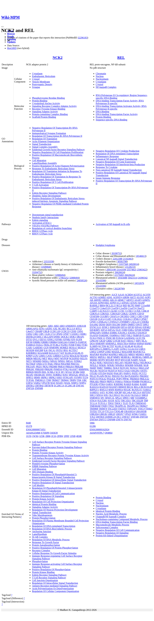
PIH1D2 (116, 376)
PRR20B (79, 366)
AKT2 (133, 297)
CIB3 (139, 316)
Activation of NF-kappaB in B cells (113, 224)
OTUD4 (102, 373)
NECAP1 (119, 362)
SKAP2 (29, 374)
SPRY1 (126, 398)
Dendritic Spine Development (46, 195)
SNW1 (49, 374)
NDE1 (100, 362)
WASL (67, 383)
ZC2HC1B (70, 385)
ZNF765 (128, 419)
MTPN (101, 360)
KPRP (29, 355)
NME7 (100, 368)
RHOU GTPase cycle (42, 231)
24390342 (143, 277)
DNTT (139, 324)
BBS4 (102, 305)
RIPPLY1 (94, 389)
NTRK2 (78, 361)
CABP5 (93, 311)
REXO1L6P (146, 387)
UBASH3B (141, 411)
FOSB (72, 345)
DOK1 (72, 336)
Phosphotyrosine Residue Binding (48, 98)
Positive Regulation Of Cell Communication (53, 493)
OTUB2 (94, 373)
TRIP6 (72, 380)
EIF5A (104, 330)
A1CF (114, 294)
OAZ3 (127, 370)
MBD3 (131, 354)
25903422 (142, 269)
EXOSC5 (132, 332)
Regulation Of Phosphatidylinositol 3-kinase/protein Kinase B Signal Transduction (57, 489)
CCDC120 (55, 331)
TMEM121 (40, 380)
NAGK (142, 360)
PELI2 (93, 376)
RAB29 (127, 384)
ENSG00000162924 (99, 429)
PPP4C (126, 379)
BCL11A (71, 328)
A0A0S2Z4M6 (33, 433)
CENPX (133, 313)
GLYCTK (140, 338)
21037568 (123, 264)
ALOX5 (140, 297)
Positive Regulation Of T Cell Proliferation (52, 182)
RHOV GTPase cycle (42, 233)
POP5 (119, 379)
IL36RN (94, 346)
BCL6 (119, 305)
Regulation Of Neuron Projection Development (55, 509)
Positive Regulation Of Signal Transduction (53, 482)
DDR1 (83, 334)
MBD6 (29, 358)
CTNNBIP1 (124, 322)
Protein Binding (39, 100)
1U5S (28, 436)
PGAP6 (100, 376)
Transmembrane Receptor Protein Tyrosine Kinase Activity (60, 455)
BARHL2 (94, 305)
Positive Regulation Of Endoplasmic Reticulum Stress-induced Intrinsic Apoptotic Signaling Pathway (58, 199)
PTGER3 (94, 384)
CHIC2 (133, 316)
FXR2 (78, 345)
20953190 (111, 269)
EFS (73, 339)
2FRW (60, 436)
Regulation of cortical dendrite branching (52, 228)
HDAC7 (131, 341)
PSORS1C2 (146, 381)
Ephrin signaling (40, 220)
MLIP (110, 357)
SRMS (37, 377)
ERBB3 (45, 342)
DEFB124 (31, 336)
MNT (57, 358)
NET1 (29, 361)
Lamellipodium (39, 534)
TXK (78, 380)
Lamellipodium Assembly (44, 163)
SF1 (63, 372)
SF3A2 (68, 372)
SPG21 (118, 398)
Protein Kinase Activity (43, 499)
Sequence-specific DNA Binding (111, 119)
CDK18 (145, 311)
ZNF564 (94, 419)
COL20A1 (117, 319)
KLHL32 (119, 346)
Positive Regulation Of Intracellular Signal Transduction (59, 480)
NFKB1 (102, 365)
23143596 (100, 280)
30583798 (122, 261)
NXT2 (121, 370)
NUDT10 (102, 370)
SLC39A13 (114, 395)
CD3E (73, 331)
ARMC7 (121, 300)
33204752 (37, 272)
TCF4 (85, 377)
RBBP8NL (84, 369)
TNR (48, 380)
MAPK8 (104, 354)
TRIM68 (94, 408)
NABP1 (134, 360)
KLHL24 (69, 353)
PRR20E (49, 369)
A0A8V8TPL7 (97, 433)
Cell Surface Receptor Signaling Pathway (52, 458)
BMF (137, 305)
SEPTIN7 (146, 392)
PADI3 (110, 373)
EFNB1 (59, 339)
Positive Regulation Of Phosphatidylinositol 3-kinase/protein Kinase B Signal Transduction (54, 475)
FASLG (39, 345)
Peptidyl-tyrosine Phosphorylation (48, 463)
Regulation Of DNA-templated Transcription (117, 153)
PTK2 (66, 369)
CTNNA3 (113, 322)
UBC (84, 380)
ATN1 (42, 328)
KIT (62, 353)
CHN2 (29, 334)
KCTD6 (102, 346)
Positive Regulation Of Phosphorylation (51, 569)
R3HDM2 (118, 384)
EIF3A (123, 327)
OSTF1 (143, 370)
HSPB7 (148, 343)
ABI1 (50, 326)
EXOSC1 (122, 332)
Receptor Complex (41, 550)
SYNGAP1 (68, 377)
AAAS (121, 294)
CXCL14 (135, 322)
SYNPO (78, 377)
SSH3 (59, 377)
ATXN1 (134, 303)
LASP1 (115, 349)
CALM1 (113, 311)
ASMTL (146, 300)
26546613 (141, 256)
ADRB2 (102, 297)
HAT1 (124, 341)
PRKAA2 (144, 379)
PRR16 (61, 366)
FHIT (123, 335)
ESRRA (105, 332)
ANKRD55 (70, 326)
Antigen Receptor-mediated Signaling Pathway (54, 585)
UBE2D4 (94, 414)
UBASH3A (129, 411)
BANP (141, 303)
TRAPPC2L (120, 406)
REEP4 (37, 372)
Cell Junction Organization (45, 580)
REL (121, 57)
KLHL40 (129, 346)
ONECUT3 (41, 364)
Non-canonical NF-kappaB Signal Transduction (119, 170)
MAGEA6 (75, 355)
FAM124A (62, 342)
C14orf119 (105, 308)
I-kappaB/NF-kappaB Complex (111, 516)
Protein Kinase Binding (43, 572)
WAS (52, 383)
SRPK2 (52, 377)
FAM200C (104, 335)
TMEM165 (140, 403)
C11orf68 (145, 305)
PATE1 (135, 373)
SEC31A (136, 392)
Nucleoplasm (102, 79)
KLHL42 (138, 346)
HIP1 (138, 341)
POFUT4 (94, 379)
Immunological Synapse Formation (49, 133)
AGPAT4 (117, 297)
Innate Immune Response (108, 178)
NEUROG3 (145, 362)
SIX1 (106, 395)
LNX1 (49, 355)
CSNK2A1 (102, 322)
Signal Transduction (41, 144)
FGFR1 (64, 345)
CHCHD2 (124, 316)
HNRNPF (100, 343)
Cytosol (36, 79)
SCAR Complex (40, 537)
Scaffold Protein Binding (44, 117)
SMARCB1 (39, 374)
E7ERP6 (45, 433)
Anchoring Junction (41, 531)
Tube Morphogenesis (42, 515)
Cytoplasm (37, 73)
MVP (117, 360)
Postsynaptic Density (42, 84)
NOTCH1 (124, 368)
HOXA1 (73, 347)
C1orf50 (115, 308)
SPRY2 (29, 377)
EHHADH (115, 327)
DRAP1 (80, 336)
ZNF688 (39, 388)
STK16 (93, 400)
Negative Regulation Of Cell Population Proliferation (57, 152)
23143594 (121, 269)
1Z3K (42, 436)
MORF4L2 (137, 357)
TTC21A (109, 411)
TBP (146, 400)
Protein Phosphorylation (43, 518)
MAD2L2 (116, 351)
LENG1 (124, 349)
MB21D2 (123, 354)
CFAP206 (94, 316)
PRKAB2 (94, 381)
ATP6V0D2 (103, 303)
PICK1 (108, 376)
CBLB (46, 331)
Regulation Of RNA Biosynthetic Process (52, 528)
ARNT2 (130, 300)
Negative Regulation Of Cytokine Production (117, 151)
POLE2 (102, 379)
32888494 (60, 275)
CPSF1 (93, 322)
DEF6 (109, 324)
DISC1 (39, 336)
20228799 (119, 288)
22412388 (117, 258)
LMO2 (93, 351)
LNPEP (100, 351)
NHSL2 (46, 361)
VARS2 (37, 383)
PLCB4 (124, 376)
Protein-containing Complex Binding (50, 114)
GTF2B (116, 341)
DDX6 (102, 324)
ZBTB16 (100, 417)
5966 (92, 423)
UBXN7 (120, 414)
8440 (28, 423)
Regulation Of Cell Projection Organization (53, 501)
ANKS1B (81, 326)
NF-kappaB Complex (106, 87)
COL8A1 (127, 319)
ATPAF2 (125, 303)
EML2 (131, 330)
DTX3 (29, 339)
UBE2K (103, 414)
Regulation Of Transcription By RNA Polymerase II (57, 136)
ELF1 (119, 330)
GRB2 (109, 341)
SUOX (111, 400)
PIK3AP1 (30, 366)
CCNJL (137, 311)
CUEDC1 (75, 334)
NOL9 (116, 368)
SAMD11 (94, 392)
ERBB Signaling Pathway (44, 466)
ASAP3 (138, 300)
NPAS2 (53, 361)
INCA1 (51, 350)
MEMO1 (140, 354)
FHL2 (129, 335)
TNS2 (111, 406)
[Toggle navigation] (2, 26)
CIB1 (35, 334)
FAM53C (82, 342)
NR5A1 (69, 361)
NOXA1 (134, 368)
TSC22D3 (112, 408)
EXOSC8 (141, 332)
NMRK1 (108, 368)
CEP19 (140, 313)
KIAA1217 (54, 353)
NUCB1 (94, 370)
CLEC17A (50, 334)
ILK (46, 350)
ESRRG (114, 332)
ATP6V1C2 (115, 303)
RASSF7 (73, 369)
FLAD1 (146, 335)
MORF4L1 (126, 357)
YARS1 (142, 414)
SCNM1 (110, 392)
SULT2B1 (102, 400)
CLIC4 (101, 319)
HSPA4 (132, 343)
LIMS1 (42, 355)
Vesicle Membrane (41, 81)
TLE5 (125, 403)
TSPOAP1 (132, 408)
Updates (11, 42)
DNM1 (57, 336)
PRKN (103, 381)
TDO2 (111, 403)
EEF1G (43, 339)
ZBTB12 (30, 385)
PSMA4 (127, 381)
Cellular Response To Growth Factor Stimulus (54, 553)
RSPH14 (119, 389)
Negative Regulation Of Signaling (112, 533)
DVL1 (36, 339)
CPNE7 (144, 319)
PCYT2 (142, 373)
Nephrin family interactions (45, 217)
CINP (145, 316)
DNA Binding (102, 111)
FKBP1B (137, 335)
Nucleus (100, 76)
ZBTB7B (48, 385)
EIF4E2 (147, 327)
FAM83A (30, 345)
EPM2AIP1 (95, 332)
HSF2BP (39, 350)
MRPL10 (147, 357)
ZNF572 (103, 419)
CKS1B (93, 319)
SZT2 (117, 400)
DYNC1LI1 (95, 327)
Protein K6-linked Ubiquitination (112, 535)
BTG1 (79, 328)
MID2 (148, 354)
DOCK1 (65, 336)
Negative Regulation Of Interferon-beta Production (120, 164)
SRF (132, 398)
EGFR (79, 339)
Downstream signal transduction (47, 214)
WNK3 (135, 414)
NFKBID (37, 361)
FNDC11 (101, 338)
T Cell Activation (40, 185)
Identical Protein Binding (44, 504)
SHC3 (93, 395)
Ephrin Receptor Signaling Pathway (49, 193)
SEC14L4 (127, 392)
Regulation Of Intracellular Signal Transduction (55, 583)
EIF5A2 (112, 330)
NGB (145, 365)
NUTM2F (31, 364)
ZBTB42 (39, 385)
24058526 (81, 280)
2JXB (72, 436)
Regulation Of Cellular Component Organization (55, 591)
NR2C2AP (144, 368)
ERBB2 (37, 342)
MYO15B (125, 360)
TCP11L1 (102, 403)
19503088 (122, 277)
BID (125, 305)
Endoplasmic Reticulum (43, 76)
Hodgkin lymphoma (105, 245)
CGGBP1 (104, 316)
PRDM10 (134, 379)
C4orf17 (30, 331)
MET (44, 358)
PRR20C (30, 369)
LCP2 (35, 355)
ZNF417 (126, 417)
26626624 (119, 272)
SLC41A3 (126, 395)
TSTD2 (93, 411)
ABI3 (62, 326)
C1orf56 (123, 308)
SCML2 (51, 372)
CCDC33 (65, 331)
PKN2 (46, 366)
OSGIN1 (135, 370)
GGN (46, 347)
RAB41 (135, 384)
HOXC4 (82, 347)
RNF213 (104, 389)
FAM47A (72, 342)
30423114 (132, 277)
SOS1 (65, 374)
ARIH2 (105, 300)
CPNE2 (136, 319)
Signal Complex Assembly (45, 147)
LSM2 (108, 351)
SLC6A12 (136, 395)
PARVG (127, 373)
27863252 (64, 277)
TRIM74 (103, 408)
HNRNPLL (111, 343)
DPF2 (146, 324)
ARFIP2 (98, 300)
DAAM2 (94, 324)
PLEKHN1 (133, 376)
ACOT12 (137, 294)
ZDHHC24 (110, 417)
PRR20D (39, 369)
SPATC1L (83, 374)
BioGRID (12, 48)
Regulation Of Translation (44, 138)
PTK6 (102, 384)
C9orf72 (140, 308)
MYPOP (64, 358)
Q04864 (108, 433)
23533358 (48, 261)
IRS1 (65, 350)
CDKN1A (94, 313)
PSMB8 (136, 381)
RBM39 (122, 387)
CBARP (38, 331)
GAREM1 (38, 347)
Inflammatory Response (107, 156)
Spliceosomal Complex (107, 527)
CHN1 (80, 331)
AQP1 (148, 297)
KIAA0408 (43, 353)
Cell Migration (39, 160)
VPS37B (45, 383)
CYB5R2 (144, 322)
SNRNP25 (95, 398)
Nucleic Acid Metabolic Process (111, 514)
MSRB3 (94, 360)
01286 (93, 426)
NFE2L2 (94, 365)
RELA (137, 387)
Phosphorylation (40, 561)
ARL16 (113, 300)
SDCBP (118, 392)
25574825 (131, 269)
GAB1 (29, 347)
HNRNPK (54, 347)
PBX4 (57, 364)
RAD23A (94, 387)
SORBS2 (57, 374)
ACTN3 (94, 297)
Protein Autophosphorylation (46, 545)
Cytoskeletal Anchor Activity (46, 103)
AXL (55, 328)
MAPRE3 (113, 354)
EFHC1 (105, 327)
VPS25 (127, 414)
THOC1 (118, 403)
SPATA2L (73, 374)
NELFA (83, 358)
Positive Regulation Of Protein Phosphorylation (55, 547)
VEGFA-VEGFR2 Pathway (45, 225)
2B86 (48, 436)
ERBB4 (53, 342)
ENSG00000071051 (36, 429)
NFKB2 (111, 365)
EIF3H (29, 342)
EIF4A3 (139, 327)
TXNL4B (118, 411)
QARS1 (109, 384)
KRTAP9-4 (95, 349)
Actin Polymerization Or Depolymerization (53, 588)
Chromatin (101, 73)
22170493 (119, 275)
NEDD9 (128, 362)
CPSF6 (58, 334)
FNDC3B (110, 338)
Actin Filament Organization (46, 141)
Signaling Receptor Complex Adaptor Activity (54, 106)
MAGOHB (127, 351)
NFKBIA (119, 365)
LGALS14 (133, 349)
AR (91, 300)
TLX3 (132, 403)
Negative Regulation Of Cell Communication (118, 530)
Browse (11, 33)
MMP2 (116, 357)
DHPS (124, 324)
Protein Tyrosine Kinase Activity (48, 452)
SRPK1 (44, 377)
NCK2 (57, 57)
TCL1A (93, 403)
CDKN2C (105, 313)
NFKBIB (129, 365)
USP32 (29, 383)
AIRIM (125, 297)
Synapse (36, 87)
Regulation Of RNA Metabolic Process (51, 539)
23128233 (130, 267)
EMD (125, 330)
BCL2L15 (111, 305)
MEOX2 (37, 358)
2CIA (53, 436)
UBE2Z (111, 414)
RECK (130, 387)
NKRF (93, 368)
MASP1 (84, 355)
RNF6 (111, 389)
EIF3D (131, 327)
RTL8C (127, 389)
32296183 (82, 37)
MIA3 (51, 358)
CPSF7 (66, 334)
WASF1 (60, 383)
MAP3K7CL (139, 351)
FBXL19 (48, 345)
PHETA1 (75, 364)
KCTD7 (110, 346)
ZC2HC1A (59, 385)
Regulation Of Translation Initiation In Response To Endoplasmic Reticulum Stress (57, 172)
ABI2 (56, 326)
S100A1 (147, 389)
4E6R (79, 436)
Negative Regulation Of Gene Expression (116, 161)
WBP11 (75, 383)
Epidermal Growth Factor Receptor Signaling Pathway (58, 149)
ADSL (109, 297)
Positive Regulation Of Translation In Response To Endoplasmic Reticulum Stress (56, 178)
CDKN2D (115, 313)
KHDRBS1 (31, 353)
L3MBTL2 (106, 349)
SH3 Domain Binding (42, 471)
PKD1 (39, 366)
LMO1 (142, 349)
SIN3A (99, 395)
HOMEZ (64, 347)
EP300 (138, 330)
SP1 (102, 398)
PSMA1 (119, 381)
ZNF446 (135, 417)
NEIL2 (136, 362)
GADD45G (129, 338)
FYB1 (85, 345)
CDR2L (124, 313)
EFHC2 (51, 339)
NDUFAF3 (108, 362)
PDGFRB (65, 364)
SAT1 (102, 392)
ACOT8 (146, 294)
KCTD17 (73, 350)
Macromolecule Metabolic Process (112, 524)
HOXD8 (30, 350)
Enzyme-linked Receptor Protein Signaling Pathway (57, 447)
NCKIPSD (74, 358)
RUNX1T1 (137, 389)
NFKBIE (138, 365)
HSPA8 (140, 343)
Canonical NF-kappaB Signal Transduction (116, 159)
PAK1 (51, 364)
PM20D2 (144, 376)
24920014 (133, 264)
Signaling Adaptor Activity (45, 111)
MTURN (110, 360)
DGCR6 (116, 324)
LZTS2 (65, 355)
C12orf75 (94, 308)
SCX (57, 372)
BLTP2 (131, 305)
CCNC (121, 311)
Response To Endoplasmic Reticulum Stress (53, 168)
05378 (29, 426)
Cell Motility (38, 485)
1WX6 (35, 436)
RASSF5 (113, 387)
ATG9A (93, 303)
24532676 (139, 283)
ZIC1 (119, 417)
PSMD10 (58, 369)
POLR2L (111, 379)
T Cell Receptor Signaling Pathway (49, 577)
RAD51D (104, 387)
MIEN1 (93, 357)
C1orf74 (132, 308)
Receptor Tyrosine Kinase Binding (48, 109)
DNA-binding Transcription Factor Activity (117, 114)
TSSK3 (148, 408)
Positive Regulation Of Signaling (48, 496)
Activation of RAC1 (42, 223)
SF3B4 (76, 372)
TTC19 (100, 411)
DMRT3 (132, 324)
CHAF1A (114, 316)
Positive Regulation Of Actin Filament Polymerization (58, 166)
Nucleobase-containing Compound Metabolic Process (122, 519)
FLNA (93, 338)
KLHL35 (78, 353)
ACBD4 (129, 294)
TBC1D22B (137, 400)
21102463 (127, 258)
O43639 (54, 433)
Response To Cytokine (106, 167)
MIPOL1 (102, 357)
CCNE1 (129, 311)
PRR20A (69, 366)
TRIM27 (56, 380)
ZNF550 (144, 417)
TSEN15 (122, 408)
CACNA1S (103, 311)
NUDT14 (112, 370)
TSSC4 (141, 408)
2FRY (66, 436)
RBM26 (30, 372)
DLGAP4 (48, 336)
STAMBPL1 (141, 398)
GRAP (102, 341)
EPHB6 (145, 330)
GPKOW (94, 341)
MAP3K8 (94, 354)
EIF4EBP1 (95, 330)
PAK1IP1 (118, 373)
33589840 (46, 267)
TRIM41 (64, 380)
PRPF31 (111, 381)
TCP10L (30, 380)
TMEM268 (95, 406)
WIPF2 (82, 383)
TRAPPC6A (133, 406)
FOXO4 (119, 338)
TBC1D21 (126, 400)
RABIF (143, 384)
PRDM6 (53, 366)
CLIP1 (108, 319)
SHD (82, 372)
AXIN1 (48, 328)
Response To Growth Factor (45, 542)
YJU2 (92, 417)
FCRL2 (56, 345)
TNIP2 (104, 406)
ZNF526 (30, 388)
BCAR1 (62, 328)
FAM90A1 (114, 335)
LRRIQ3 (57, 355)
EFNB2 (67, 339)
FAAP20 (94, 335)
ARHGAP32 (32, 328)
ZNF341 (80, 385)
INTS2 (59, 350)
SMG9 (145, 395)
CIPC (41, 334)
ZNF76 (119, 419)
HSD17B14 (122, 343)
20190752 (116, 253)
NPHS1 (61, 361)
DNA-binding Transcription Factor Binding (117, 522)
